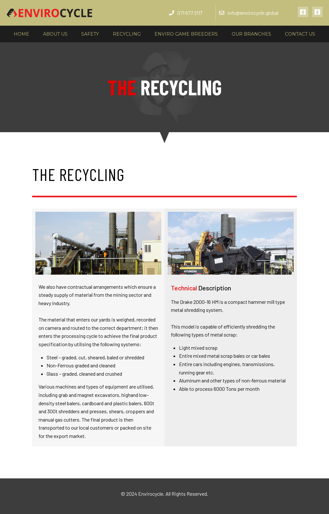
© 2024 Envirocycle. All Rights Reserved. (164, 494)
